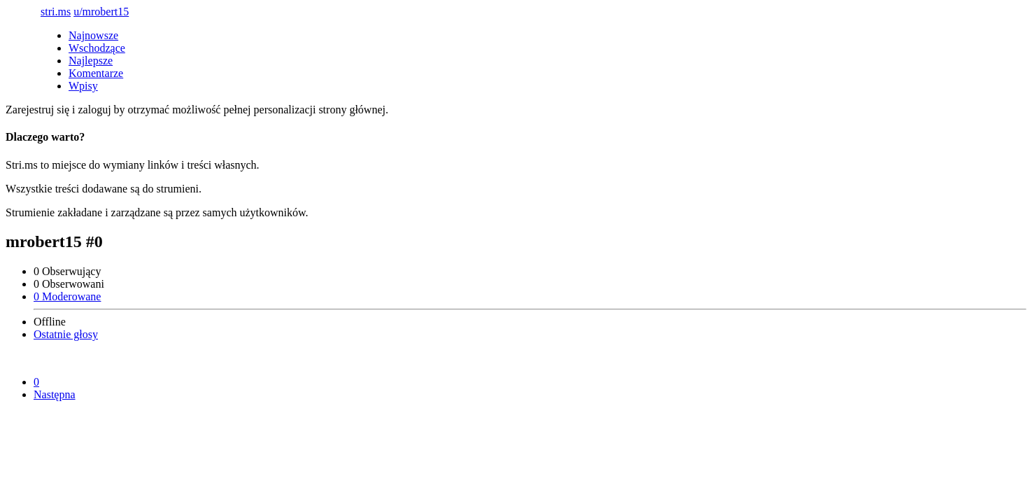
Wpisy (83, 86)
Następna (55, 394)
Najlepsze (91, 60)
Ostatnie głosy (66, 334)
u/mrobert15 (101, 12)
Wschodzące (97, 48)
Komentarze (96, 73)
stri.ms (56, 12)
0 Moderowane (67, 296)
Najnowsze (93, 35)
